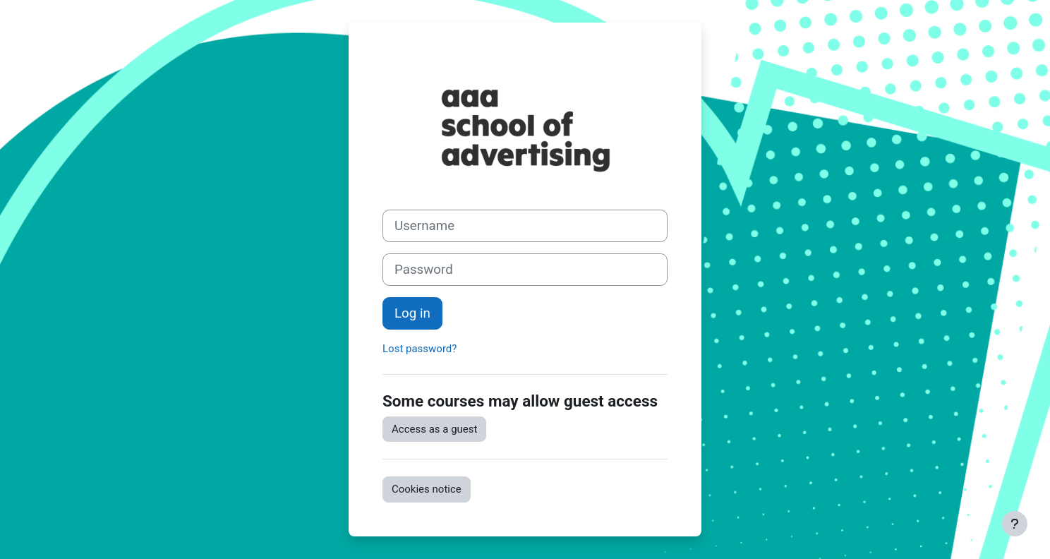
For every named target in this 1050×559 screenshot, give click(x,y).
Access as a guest (434, 429)
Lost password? (419, 348)
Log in (412, 313)
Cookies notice (426, 489)
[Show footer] (1014, 523)
